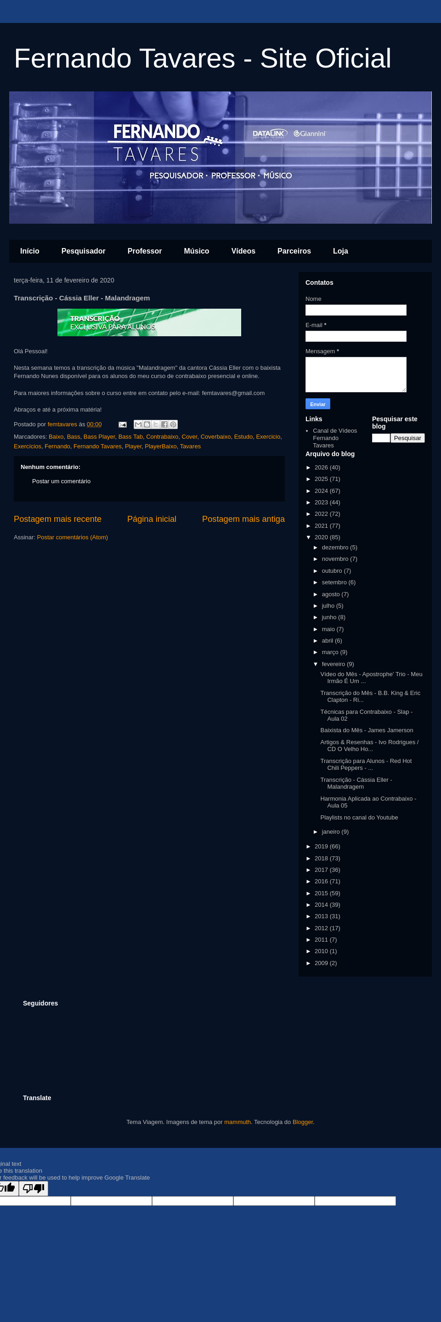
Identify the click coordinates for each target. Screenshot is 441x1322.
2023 (322, 502)
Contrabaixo (162, 436)
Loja (340, 251)
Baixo (56, 436)
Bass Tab (131, 436)
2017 (322, 869)
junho (330, 617)
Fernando (57, 446)
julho (329, 605)
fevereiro (334, 664)
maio (329, 629)
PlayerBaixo (160, 446)
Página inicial (151, 519)
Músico (196, 251)
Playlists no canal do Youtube (359, 817)
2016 (322, 881)
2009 (322, 963)
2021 (322, 525)
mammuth (237, 1122)
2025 (322, 478)
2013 (322, 916)
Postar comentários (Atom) (72, 537)
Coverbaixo (216, 436)
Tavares (190, 446)
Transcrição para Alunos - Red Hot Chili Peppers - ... (366, 764)
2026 (322, 467)
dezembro (336, 547)
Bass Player (99, 436)
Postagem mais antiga (243, 519)
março (331, 652)
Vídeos (243, 251)
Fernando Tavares (98, 446)
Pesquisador (84, 251)
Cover (190, 436)
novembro (336, 558)
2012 (322, 928)
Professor (145, 251)
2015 (322, 893)
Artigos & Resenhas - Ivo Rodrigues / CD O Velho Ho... (369, 746)
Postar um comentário (61, 481)
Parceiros (294, 251)
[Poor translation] (33, 1188)
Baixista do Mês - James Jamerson (366, 730)
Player (133, 446)
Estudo (243, 436)
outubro (333, 570)
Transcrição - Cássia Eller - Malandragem (356, 783)
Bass (73, 436)
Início (30, 251)
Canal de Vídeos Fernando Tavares (335, 437)
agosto (332, 594)
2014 (322, 904)
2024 (322, 490)
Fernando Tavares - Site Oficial (203, 58)
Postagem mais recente (58, 519)
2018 (322, 858)
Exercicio (268, 436)
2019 (322, 846)
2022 (322, 513)
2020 (322, 537)
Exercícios (27, 446)
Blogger (303, 1122)
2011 (322, 939)
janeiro (332, 831)
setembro (335, 582)
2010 (322, 951)
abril (328, 640)
